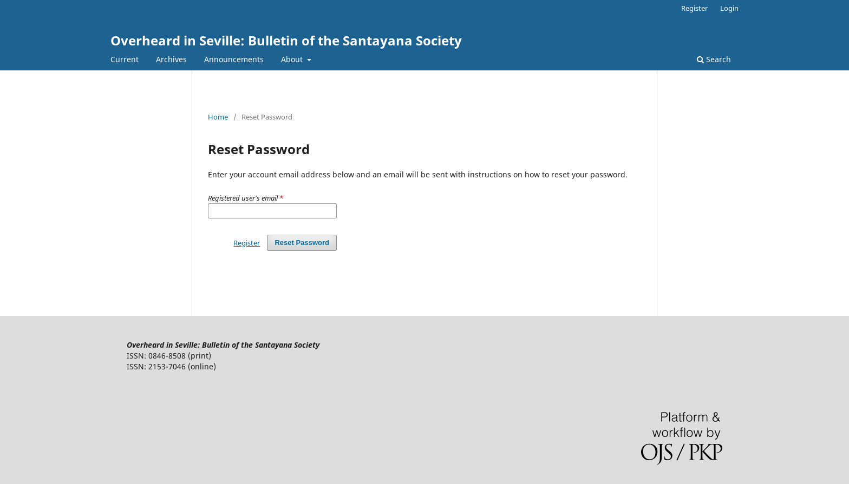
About (293, 59)
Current (124, 59)
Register (694, 8)
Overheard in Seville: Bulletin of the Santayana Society (286, 40)
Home (218, 117)
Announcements (234, 59)
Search (714, 59)
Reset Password (302, 242)
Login (729, 8)
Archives (171, 59)
